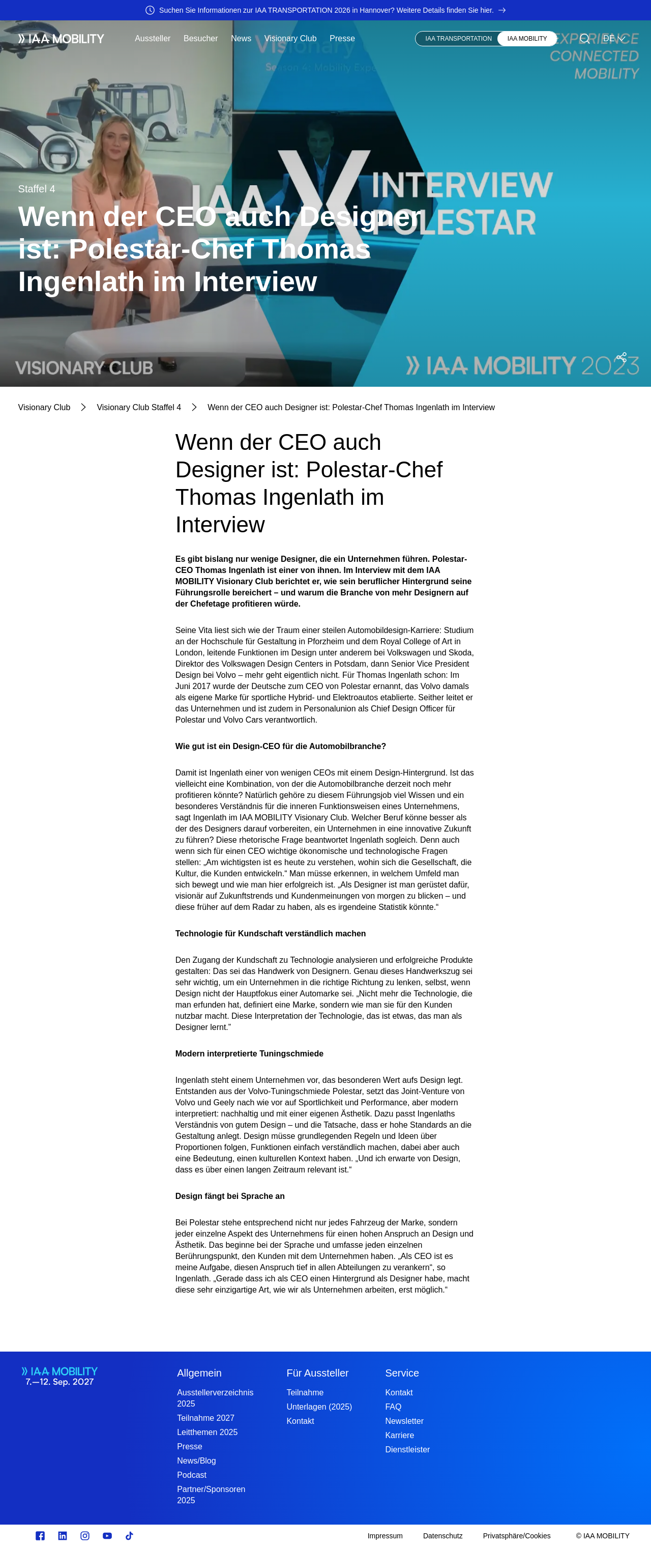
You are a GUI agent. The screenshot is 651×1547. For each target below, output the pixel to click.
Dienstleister (407, 1449)
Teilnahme (304, 1392)
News (241, 38)
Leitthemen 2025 (207, 1432)
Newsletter (404, 1421)
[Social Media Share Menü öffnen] (621, 357)
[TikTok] (129, 1535)
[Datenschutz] (443, 1536)
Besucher (201, 38)
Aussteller (152, 38)
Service (402, 1373)
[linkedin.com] (62, 1535)
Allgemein (199, 1373)
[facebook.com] (40, 1535)
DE (615, 39)
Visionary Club (290, 38)
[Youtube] (107, 1535)
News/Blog (196, 1460)
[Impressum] (385, 1536)
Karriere (399, 1435)
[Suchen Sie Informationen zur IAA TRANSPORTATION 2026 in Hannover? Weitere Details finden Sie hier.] (325, 10)
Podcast (191, 1475)
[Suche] (585, 38)
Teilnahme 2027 (205, 1418)
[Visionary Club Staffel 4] (139, 407)
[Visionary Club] (44, 407)
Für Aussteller (317, 1373)
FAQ (393, 1406)
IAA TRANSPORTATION (459, 38)
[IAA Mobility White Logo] (61, 38)
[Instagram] (85, 1535)
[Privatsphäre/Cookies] (517, 1536)
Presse (342, 38)
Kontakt (300, 1421)
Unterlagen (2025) (319, 1406)
